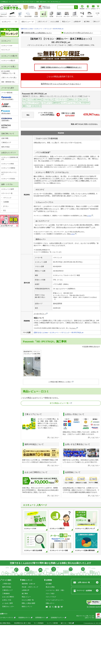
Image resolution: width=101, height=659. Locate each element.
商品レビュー (26, 597)
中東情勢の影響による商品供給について (37, 33)
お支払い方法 (6, 600)
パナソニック (7, 197)
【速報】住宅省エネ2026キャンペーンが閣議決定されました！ (61, 67)
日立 (4, 210)
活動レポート (50, 603)
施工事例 (25, 593)
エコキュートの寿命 (7, 163)
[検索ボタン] (76, 7)
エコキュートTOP (6, 45)
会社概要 (49, 583)
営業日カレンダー (8, 606)
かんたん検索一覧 (28, 600)
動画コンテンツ (27, 606)
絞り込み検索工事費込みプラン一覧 (8, 72)
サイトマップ (5, 50)
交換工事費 (4, 138)
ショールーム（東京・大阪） (55, 590)
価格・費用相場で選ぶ (8, 82)
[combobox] (65, 7)
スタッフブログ (51, 597)
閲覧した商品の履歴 (28, 603)
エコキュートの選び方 (8, 60)
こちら (89, 215)
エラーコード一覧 (6, 193)
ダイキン (6, 206)
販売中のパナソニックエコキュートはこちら (60, 84)
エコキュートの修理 (7, 189)
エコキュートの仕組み (8, 178)
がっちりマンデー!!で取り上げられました (78, 33)
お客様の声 (25, 590)
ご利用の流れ (6, 583)
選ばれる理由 (50, 587)
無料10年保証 (5, 147)
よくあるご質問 (7, 603)
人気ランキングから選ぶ (9, 77)
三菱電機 (6, 202)
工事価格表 (6, 593)
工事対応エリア (6, 142)
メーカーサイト (39, 313)
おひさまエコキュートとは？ (9, 173)
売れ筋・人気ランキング (30, 587)
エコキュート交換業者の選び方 (9, 158)
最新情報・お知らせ (28, 583)
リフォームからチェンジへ (55, 600)
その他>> (97, 14)
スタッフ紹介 (50, 593)
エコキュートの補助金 (8, 168)
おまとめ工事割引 (8, 597)
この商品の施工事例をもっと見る (59, 382)
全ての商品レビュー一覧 (59, 403)
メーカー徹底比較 (6, 92)
